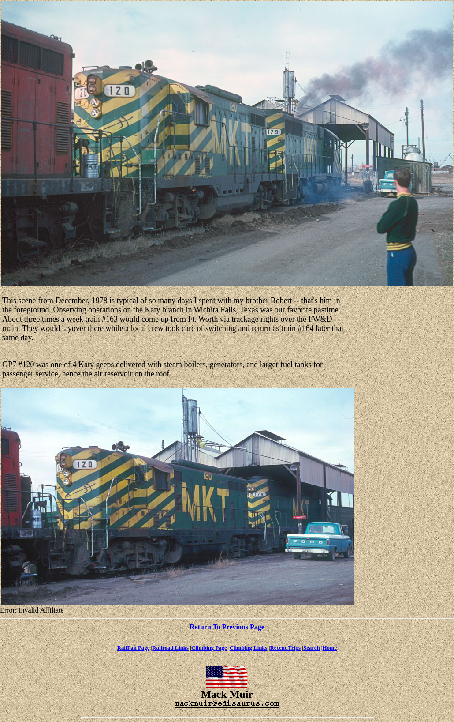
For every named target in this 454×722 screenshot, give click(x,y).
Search (311, 648)
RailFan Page (133, 648)
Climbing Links (249, 648)
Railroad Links (170, 648)
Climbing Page (209, 648)
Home (330, 648)
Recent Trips (285, 648)
